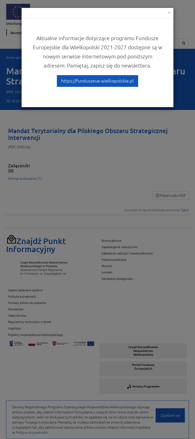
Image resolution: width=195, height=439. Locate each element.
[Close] (169, 12)
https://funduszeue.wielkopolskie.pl (97, 80)
